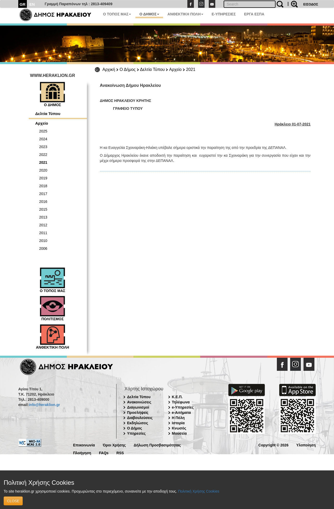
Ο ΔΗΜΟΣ (149, 14)
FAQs (104, 452)
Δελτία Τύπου (152, 69)
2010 (43, 241)
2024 (43, 139)
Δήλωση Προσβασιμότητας (157, 444)
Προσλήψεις (137, 412)
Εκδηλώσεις (137, 423)
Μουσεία (179, 433)
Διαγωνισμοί (138, 407)
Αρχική (109, 69)
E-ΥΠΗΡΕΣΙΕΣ (224, 14)
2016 (43, 201)
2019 (43, 178)
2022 (43, 155)
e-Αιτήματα (181, 412)
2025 (43, 131)
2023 (43, 147)
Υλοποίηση (306, 444)
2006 (43, 248)
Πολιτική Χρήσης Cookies (198, 491)
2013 (43, 217)
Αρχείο (175, 69)
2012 (43, 225)
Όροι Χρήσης (114, 444)
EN (32, 4)
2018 (43, 186)
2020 (43, 170)
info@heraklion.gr (44, 405)
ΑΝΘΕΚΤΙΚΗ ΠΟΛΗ (185, 14)
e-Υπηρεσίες (183, 407)
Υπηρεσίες (136, 433)
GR (23, 4)
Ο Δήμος (127, 69)
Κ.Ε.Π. (177, 397)
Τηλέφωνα (181, 402)
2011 (43, 233)
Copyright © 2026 (273, 444)
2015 (43, 209)
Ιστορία (178, 423)
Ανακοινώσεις (139, 402)
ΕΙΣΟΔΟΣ (310, 4)
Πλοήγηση (82, 452)
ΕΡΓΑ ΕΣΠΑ (254, 14)
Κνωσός (179, 428)
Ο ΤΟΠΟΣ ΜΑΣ (117, 14)
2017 (43, 194)
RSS (120, 452)
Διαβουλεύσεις (140, 418)
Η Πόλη (178, 418)
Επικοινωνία (84, 444)
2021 (190, 69)
